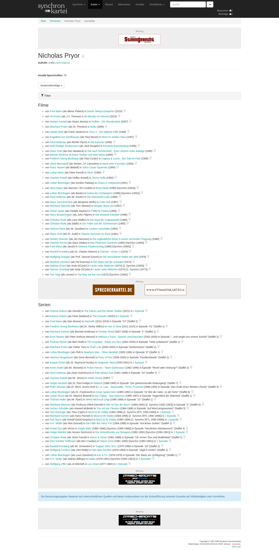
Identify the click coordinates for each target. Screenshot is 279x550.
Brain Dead (102, 188)
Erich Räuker (57, 336)
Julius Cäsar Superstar (95, 167)
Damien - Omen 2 (110, 251)
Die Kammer (97, 142)
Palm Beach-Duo (104, 372)
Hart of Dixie (114, 326)
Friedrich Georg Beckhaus (64, 158)
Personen (55, 21)
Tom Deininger (58, 412)
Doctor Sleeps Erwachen (100, 111)
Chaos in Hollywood (109, 182)
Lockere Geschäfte (99, 228)
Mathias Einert (58, 265)
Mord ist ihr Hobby (98, 412)
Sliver (90, 172)
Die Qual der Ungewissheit (105, 219)
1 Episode (139, 311)
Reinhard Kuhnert (59, 331)
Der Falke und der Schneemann (100, 223)
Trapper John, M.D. (106, 446)
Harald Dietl (56, 131)
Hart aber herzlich (102, 450)
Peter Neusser (58, 386)
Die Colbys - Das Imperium (110, 395)
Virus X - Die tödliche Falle (103, 131)
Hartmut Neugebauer (61, 357)
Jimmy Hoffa (99, 177)
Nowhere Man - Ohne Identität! (101, 352)
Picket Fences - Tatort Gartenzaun (106, 367)
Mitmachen (124, 4)
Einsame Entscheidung (116, 145)
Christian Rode (58, 219)
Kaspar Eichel (57, 362)
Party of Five (105, 357)
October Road (106, 331)
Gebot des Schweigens (100, 193)
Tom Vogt (55, 274)
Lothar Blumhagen (60, 182)
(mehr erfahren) (62, 63)
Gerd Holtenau (58, 142)
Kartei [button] (95, 4)
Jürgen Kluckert (58, 383)
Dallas (92, 458)
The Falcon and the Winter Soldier (103, 311)
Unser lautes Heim (106, 392)
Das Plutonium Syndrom (103, 242)
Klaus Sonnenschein (61, 202)
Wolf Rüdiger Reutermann (64, 145)
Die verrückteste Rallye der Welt (120, 256)
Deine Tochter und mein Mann (88, 154)
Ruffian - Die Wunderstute (106, 121)
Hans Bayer (56, 188)
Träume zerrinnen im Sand (95, 233)
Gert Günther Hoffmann (63, 441)
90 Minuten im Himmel (96, 116)
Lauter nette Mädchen (102, 265)
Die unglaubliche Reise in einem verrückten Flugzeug (122, 239)
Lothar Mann (57, 172)
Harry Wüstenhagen (61, 214)
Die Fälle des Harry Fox (99, 423)
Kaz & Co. (102, 455)
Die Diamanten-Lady (98, 196)
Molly (93, 126)
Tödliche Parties (100, 211)
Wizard (109, 4)
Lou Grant (93, 464)
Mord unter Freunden (114, 163)
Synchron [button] (78, 4)
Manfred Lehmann (60, 262)
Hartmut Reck (57, 228)
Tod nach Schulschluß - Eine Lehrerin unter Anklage (115, 151)
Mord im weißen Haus (114, 137)
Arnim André (57, 367)
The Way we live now (89, 274)
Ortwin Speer (57, 211)
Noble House (95, 378)
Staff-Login (236, 547)
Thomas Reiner (58, 341)
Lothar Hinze (57, 395)
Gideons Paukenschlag (91, 246)
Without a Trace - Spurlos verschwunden (120, 336)
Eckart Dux (56, 428)
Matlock (98, 383)
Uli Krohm (55, 116)
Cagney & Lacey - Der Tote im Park (120, 158)
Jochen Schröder (59, 408)
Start (43, 21)
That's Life (95, 347)
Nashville (90, 321)
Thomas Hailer (58, 399)
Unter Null (104, 202)
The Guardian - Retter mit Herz (104, 341)
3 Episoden (145, 458)
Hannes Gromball (59, 269)
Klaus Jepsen (57, 167)
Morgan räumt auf (104, 205)
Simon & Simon (98, 437)
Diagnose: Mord (106, 362)
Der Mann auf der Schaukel (108, 262)
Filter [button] (46, 95)
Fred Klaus (56, 246)
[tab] (139, 95)
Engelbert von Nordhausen (65, 137)
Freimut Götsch (58, 311)
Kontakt (140, 4)
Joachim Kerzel (58, 242)
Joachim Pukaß (58, 177)
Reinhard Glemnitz (60, 205)
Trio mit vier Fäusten (108, 408)
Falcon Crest (107, 441)
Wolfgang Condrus (60, 450)
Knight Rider (84, 428)
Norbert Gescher (59, 239)
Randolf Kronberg (59, 251)
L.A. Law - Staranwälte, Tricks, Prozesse (120, 386)
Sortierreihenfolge (51, 85)
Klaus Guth (56, 151)
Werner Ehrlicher (59, 154)
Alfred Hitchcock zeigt (97, 399)
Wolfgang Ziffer (58, 464)
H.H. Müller (56, 423)
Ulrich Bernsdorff (59, 163)
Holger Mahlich (58, 432)
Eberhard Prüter (59, 126)
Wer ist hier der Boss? (118, 404)
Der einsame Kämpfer (107, 214)
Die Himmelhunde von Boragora (113, 432)
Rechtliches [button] (157, 4)
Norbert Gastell (58, 121)
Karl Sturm (56, 419)
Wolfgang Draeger (60, 256)
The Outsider (100, 316)
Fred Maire (56, 111)
